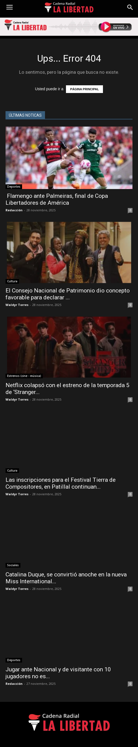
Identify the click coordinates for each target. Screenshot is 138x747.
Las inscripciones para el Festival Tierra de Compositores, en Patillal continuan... (61, 483)
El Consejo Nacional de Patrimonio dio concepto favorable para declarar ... (68, 294)
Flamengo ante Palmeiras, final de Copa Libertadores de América (57, 199)
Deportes (13, 186)
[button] (130, 7)
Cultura (12, 281)
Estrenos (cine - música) (24, 376)
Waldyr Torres (17, 305)
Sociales (13, 565)
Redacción (14, 210)
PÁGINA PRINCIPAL (84, 89)
